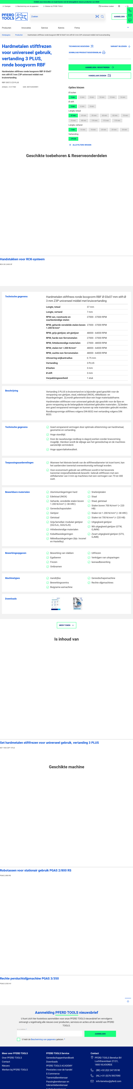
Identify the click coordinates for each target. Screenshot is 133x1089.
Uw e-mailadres (21, 1029)
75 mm (73, 120)
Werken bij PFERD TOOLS (53, 6)
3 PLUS (73, 139)
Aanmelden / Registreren (99, 67)
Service (44, 28)
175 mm (117, 120)
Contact (6, 1061)
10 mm (101, 97)
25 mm (114, 130)
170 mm (94, 120)
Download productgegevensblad (87, 52)
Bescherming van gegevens (43, 1039)
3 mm (73, 97)
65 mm (115, 115)
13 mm (82, 130)
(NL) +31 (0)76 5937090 (105, 1075)
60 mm (104, 115)
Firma (77, 28)
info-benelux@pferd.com (106, 1081)
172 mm (106, 120)
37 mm (73, 115)
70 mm (125, 115)
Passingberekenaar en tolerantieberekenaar (57, 1083)
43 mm (83, 115)
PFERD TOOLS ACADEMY (59, 1065)
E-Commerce (53, 1073)
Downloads (52, 1061)
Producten (6, 28)
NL (127, 6)
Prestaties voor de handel (59, 1069)
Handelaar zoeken (106, 6)
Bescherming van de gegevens (27, 6)
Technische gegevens (81, 46)
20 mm (103, 130)
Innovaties (26, 28)
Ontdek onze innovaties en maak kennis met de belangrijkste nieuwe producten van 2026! (66, 2)
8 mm (92, 97)
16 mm (122, 97)
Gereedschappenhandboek (60, 1057)
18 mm (93, 130)
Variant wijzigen (121, 46)
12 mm (112, 97)
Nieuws (6, 1065)
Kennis (61, 28)
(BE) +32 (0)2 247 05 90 (105, 1070)
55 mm (94, 115)
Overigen (6, 6)
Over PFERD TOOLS (12, 1057)
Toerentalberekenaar (57, 1077)
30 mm (124, 130)
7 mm (73, 130)
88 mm (83, 120)
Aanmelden (100, 1034)
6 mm (82, 97)
